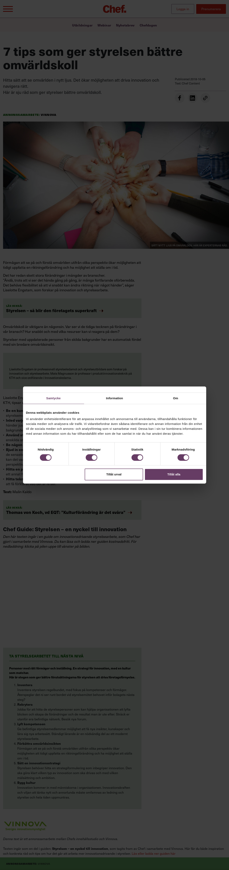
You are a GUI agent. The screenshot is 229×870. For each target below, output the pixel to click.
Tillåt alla (173, 474)
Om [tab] (175, 398)
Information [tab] (114, 398)
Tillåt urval (114, 474)
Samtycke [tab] (53, 398)
